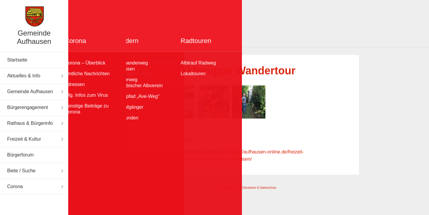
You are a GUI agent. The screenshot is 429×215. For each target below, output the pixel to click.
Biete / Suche (21, 170)
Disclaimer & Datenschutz (259, 187)
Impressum (228, 187)
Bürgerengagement (27, 107)
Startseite (17, 59)
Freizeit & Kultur (24, 139)
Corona (15, 186)
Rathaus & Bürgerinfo (30, 123)
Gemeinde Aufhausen (34, 37)
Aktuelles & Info (23, 75)
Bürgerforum (20, 154)
